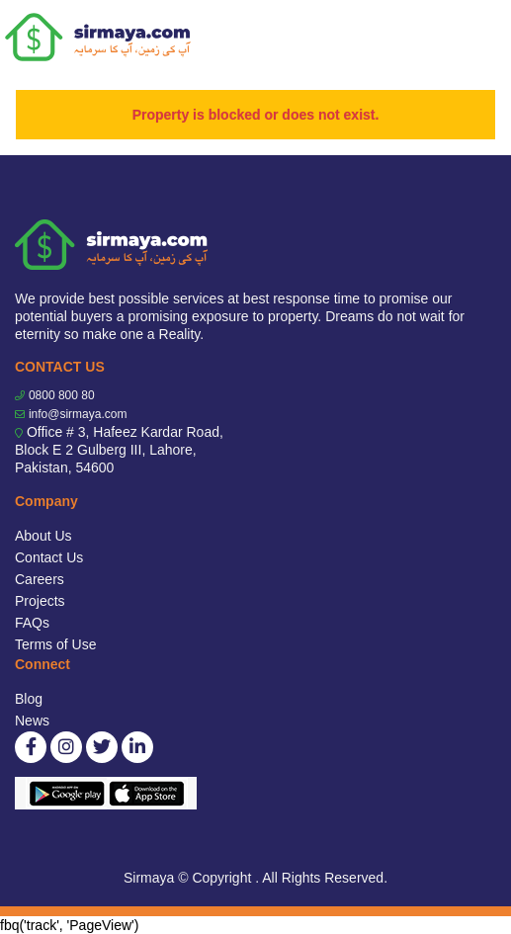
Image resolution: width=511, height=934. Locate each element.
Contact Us (49, 557)
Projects (40, 601)
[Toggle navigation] (483, 37)
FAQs (32, 623)
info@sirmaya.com (78, 414)
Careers (39, 579)
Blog (29, 699)
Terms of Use (55, 644)
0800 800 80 (62, 395)
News (32, 720)
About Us (43, 536)
